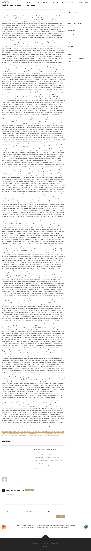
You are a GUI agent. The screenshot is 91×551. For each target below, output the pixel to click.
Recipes (64, 2)
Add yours (29, 490)
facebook (45, 546)
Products (37, 2)
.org (79, 61)
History (45, 2)
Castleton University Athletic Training (47, 433)
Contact (80, 2)
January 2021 (71, 34)
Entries (81, 58)
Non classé (14, 441)
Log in (69, 58)
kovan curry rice (72, 16)
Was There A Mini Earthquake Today (44, 431)
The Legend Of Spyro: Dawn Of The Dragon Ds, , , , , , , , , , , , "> (49, 459)
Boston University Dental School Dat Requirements (38, 435)
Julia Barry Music (60, 433)
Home (28, 2)
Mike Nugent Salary (30, 431)
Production (54, 2)
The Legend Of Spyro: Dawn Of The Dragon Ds (13, 431)
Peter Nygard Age (6, 435)
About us (72, 2)
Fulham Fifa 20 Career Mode (18, 435)
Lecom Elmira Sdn (18, 433)
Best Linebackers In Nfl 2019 (31, 433)
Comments (72, 61)
